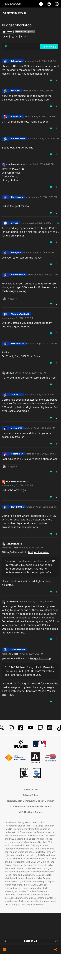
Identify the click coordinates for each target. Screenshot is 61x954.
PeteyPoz (16, 252)
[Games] (41, 3)
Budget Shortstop (38, 552)
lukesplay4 (17, 61)
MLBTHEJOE (17, 343)
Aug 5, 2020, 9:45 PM (42, 601)
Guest (15, 547)
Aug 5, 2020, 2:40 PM (43, 164)
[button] (4, 949)
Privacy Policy (30, 795)
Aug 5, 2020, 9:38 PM (32, 547)
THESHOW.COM (11, 3)
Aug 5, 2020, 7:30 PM (35, 373)
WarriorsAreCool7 (20, 314)
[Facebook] (20, 728)
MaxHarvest (17, 197)
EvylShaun (16, 116)
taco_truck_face (14, 543)
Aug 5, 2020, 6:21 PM (47, 274)
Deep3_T (10, 373)
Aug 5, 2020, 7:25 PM (46, 343)
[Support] (49, 3)
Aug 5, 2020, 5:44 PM (43, 252)
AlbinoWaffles (18, 649)
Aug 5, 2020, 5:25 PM (46, 197)
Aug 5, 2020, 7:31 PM (44, 394)
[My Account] (57, 3)
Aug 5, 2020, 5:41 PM (40, 223)
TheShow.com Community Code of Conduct (30, 800)
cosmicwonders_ (14, 164)
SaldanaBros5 (18, 138)
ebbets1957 (17, 453)
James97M (16, 394)
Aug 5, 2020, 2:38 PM (48, 138)
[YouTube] (30, 728)
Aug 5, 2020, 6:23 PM (22, 318)
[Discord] (49, 728)
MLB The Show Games (30, 812)
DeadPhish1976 (13, 601)
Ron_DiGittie (17, 507)
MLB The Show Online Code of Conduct (31, 806)
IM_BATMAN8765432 (17, 481)
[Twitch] (40, 728)
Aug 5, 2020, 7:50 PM (45, 453)
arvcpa (14, 223)
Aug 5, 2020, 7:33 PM (44, 428)
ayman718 (16, 428)
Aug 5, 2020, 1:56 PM (42, 90)
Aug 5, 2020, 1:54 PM (45, 61)
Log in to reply (49, 46)
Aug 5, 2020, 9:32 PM (46, 507)
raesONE (15, 90)
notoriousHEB (18, 274)
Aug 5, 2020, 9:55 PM (32, 654)
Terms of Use (31, 789)
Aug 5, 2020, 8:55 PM (22, 485)
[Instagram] (11, 728)
